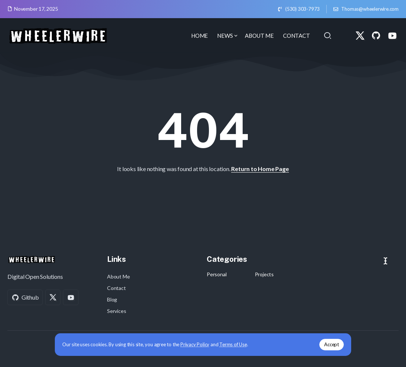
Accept (331, 344)
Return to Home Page (260, 168)
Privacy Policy (194, 344)
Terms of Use (233, 344)
